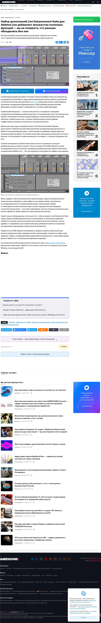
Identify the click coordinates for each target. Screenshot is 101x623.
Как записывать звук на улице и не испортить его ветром (40, 390)
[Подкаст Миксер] (59, 559)
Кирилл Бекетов (9, 17)
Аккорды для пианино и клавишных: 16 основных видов (85, 154)
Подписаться (87, 211)
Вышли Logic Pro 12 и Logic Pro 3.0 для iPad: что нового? (22, 305)
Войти (64, 346)
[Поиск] (97, 2)
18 (30, 489)
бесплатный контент (60, 322)
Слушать (86, 62)
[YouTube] (45, 559)
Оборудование (18, 409)
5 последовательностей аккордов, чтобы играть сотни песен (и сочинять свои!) (85, 174)
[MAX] (41, 559)
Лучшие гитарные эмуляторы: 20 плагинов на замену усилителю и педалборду (85, 134)
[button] (57, 42)
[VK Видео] (50, 559)
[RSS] (68, 559)
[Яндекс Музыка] (55, 559)
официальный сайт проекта (55, 243)
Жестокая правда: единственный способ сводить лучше (40, 444)
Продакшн (17, 393)
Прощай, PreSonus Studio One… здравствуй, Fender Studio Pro (24, 310)
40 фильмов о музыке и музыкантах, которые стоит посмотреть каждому (85, 114)
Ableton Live (33, 102)
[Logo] (9, 2)
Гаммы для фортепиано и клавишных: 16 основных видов (85, 94)
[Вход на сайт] (93, 2)
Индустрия (17, 421)
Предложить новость (84, 19)
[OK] (64, 559)
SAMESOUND (14, 611)
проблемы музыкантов (10, 325)
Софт (2, 17)
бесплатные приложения (42, 322)
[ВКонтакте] (36, 559)
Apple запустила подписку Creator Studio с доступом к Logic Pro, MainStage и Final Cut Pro (34, 315)
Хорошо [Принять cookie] (83, 617)
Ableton (12, 322)
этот (50, 613)
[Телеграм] (32, 559)
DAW (29, 322)
